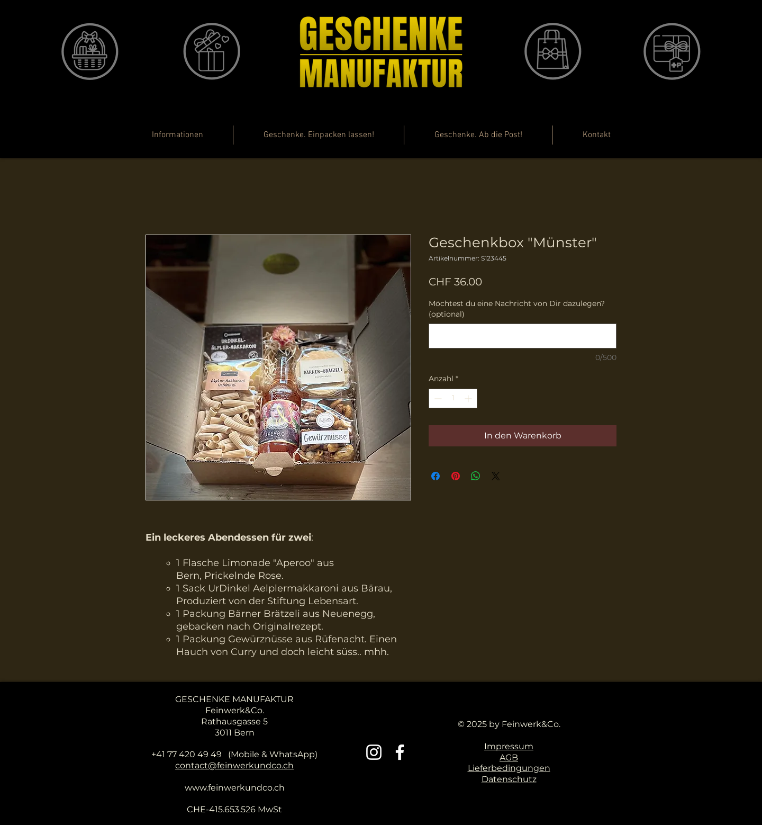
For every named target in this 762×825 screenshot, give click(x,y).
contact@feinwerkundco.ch (234, 765)
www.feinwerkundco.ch (235, 788)
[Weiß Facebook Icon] (399, 752)
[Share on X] (495, 476)
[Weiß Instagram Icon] (374, 752)
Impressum (508, 746)
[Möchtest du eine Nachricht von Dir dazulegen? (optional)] (522, 336)
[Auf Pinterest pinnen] (455, 476)
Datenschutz (509, 779)
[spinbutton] (452, 398)
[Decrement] (436, 398)
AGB (509, 757)
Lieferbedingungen (509, 768)
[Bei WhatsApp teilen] (475, 476)
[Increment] (469, 398)
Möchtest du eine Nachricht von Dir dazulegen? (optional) (517, 309)
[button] (653, 143)
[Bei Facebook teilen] (435, 476)
